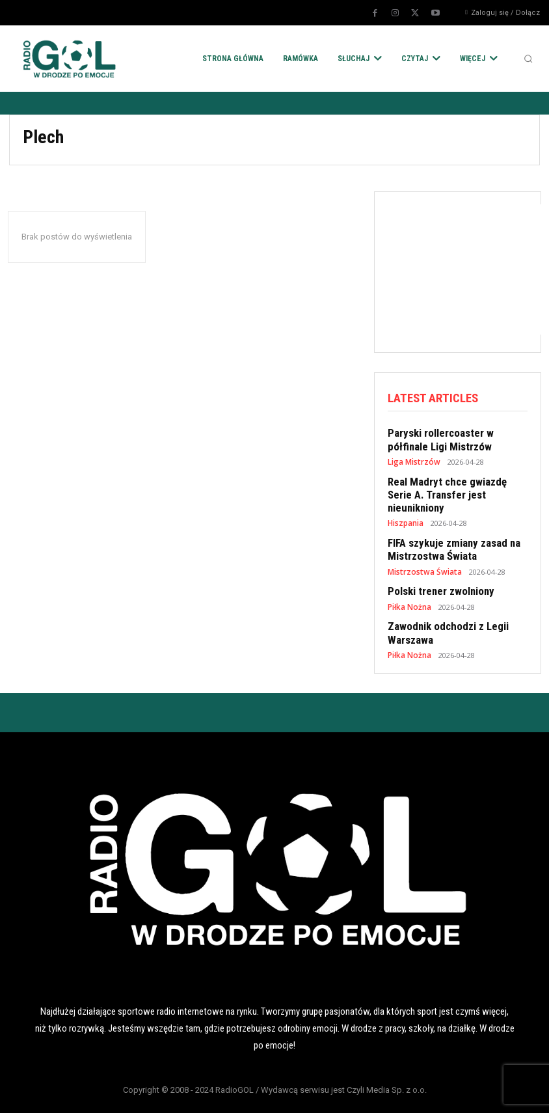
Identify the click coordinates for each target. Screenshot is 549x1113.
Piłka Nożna (408, 583)
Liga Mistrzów (413, 458)
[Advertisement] (468, 269)
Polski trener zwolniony (437, 569)
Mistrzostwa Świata (422, 549)
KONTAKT (462, 1092)
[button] (528, 59)
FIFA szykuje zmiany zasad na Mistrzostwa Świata (448, 529)
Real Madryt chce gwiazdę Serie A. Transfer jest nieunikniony (454, 483)
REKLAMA (337, 1092)
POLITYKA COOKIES (212, 1092)
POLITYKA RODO (87, 1092)
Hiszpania (405, 504)
